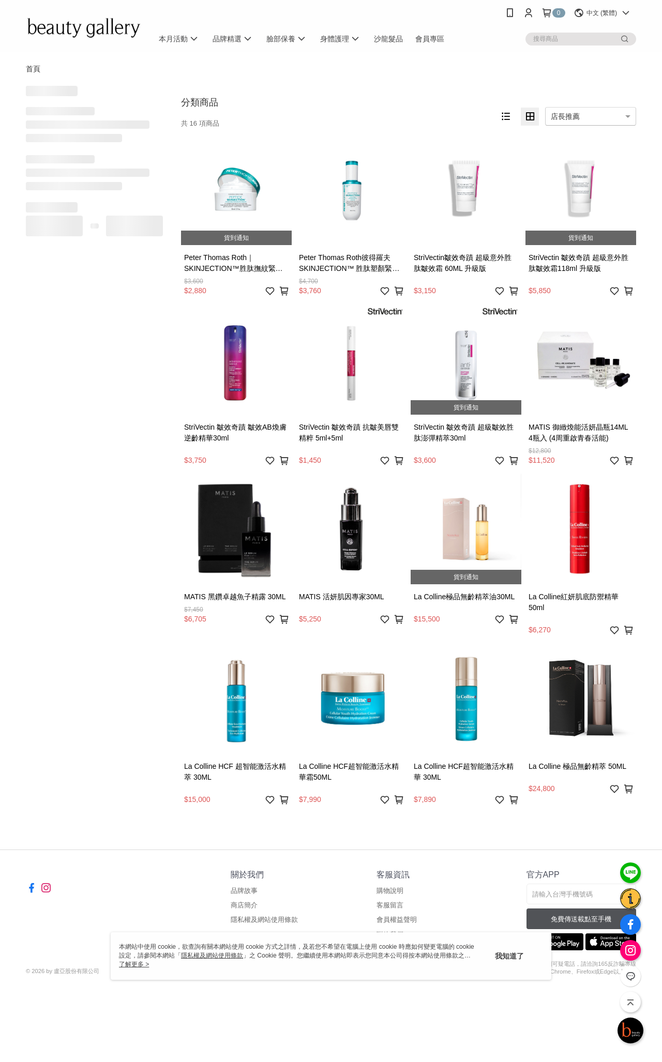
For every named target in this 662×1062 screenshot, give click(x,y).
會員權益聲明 (397, 919)
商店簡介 (244, 905)
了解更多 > (134, 964)
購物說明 (390, 890)
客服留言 (390, 905)
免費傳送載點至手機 (581, 919)
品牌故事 (244, 890)
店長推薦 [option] (565, 116)
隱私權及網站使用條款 (264, 919)
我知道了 (509, 956)
